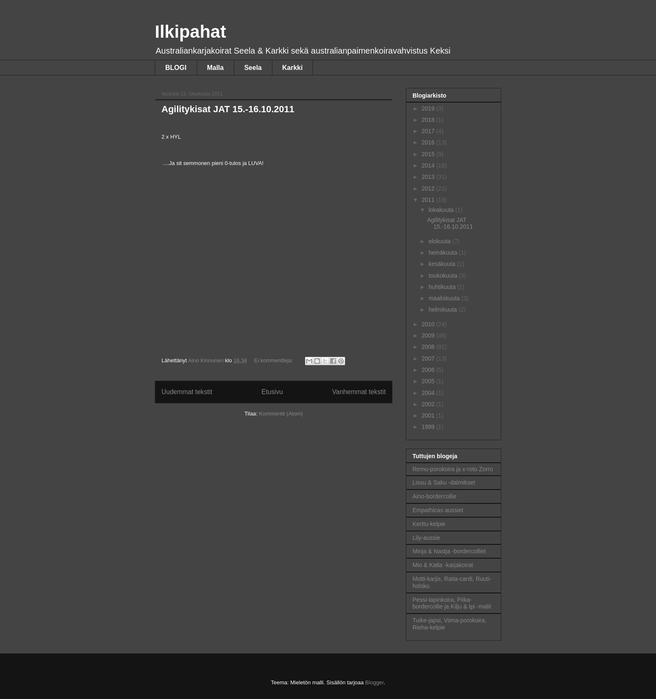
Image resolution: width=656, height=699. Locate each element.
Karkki (292, 67)
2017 (429, 131)
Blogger (374, 682)
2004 (429, 392)
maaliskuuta (444, 298)
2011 (429, 199)
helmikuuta (443, 309)
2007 (429, 358)
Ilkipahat (190, 31)
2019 (429, 108)
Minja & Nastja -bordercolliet (449, 551)
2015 (429, 154)
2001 (429, 415)
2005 (429, 381)
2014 (429, 165)
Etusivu (272, 391)
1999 (429, 426)
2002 (429, 404)
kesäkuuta (442, 264)
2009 (429, 335)
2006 (429, 369)
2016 (429, 142)
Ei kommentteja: (274, 360)
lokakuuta (441, 209)
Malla (215, 67)
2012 (429, 188)
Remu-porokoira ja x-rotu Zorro (453, 469)
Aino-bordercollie (434, 496)
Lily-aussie (426, 537)
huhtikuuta (442, 287)
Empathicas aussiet (438, 510)
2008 (429, 346)
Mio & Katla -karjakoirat (443, 565)
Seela (253, 67)
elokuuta (440, 241)
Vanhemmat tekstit (359, 391)
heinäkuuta (443, 252)
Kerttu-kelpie (429, 524)
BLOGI (176, 67)
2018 (429, 119)
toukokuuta (443, 275)
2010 (429, 324)
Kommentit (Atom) (281, 413)
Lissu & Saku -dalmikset (444, 482)
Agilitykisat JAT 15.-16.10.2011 (228, 109)
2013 (429, 176)
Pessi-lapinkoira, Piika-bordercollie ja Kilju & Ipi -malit (452, 603)
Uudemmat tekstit (186, 391)
